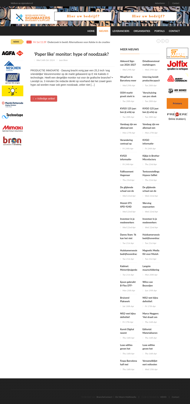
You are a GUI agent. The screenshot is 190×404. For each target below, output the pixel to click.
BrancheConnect (104, 397)
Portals (160, 31)
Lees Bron (63, 60)
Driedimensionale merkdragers (151, 63)
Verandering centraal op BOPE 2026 (126, 144)
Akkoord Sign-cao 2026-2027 (128, 63)
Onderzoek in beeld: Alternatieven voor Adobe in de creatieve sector (83, 42)
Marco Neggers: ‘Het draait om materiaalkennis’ (150, 317)
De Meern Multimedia (125, 397)
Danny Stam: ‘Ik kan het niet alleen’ (128, 238)
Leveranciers (121, 31)
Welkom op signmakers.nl (22, 3)
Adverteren (160, 3)
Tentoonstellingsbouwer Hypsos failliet (154, 173)
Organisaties (142, 31)
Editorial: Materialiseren (149, 331)
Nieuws (103, 31)
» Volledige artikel (44, 98)
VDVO (163, 397)
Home (91, 31)
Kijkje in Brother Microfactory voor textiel (150, 159)
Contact (175, 3)
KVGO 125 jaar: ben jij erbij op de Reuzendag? (128, 112)
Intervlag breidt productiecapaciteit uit (152, 80)
